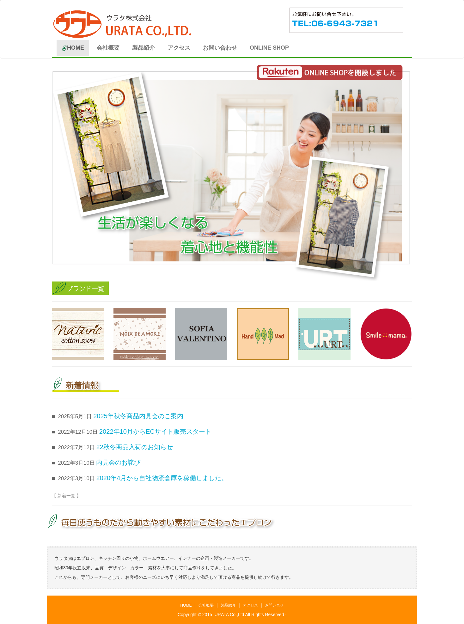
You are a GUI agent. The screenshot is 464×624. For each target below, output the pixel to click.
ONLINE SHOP (269, 48)
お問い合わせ (220, 48)
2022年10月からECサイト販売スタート (155, 431)
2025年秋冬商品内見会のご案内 (138, 416)
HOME (75, 48)
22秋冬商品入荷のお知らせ (134, 447)
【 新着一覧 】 (66, 495)
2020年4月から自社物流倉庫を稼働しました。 (162, 477)
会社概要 (108, 48)
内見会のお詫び (118, 462)
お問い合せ (274, 605)
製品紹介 (143, 48)
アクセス (179, 48)
